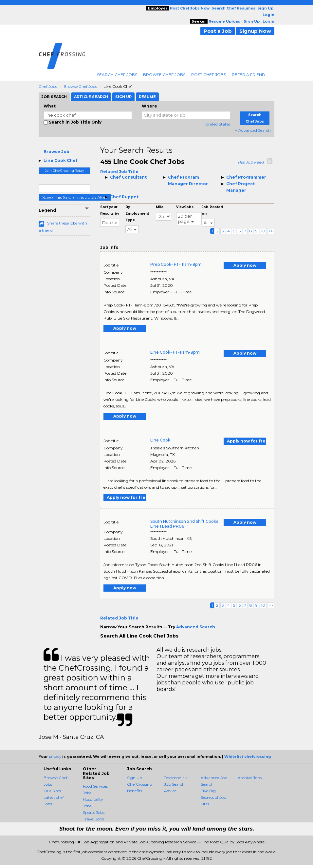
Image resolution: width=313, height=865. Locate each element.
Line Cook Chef (61, 160)
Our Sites (52, 790)
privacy (55, 756)
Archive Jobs (250, 777)
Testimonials (175, 777)
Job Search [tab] (54, 96)
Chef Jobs (48, 86)
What (50, 106)
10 (263, 230)
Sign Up (134, 777)
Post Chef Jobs (208, 74)
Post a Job (218, 31)
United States (217, 124)
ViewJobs (184, 207)
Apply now (244, 265)
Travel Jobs (93, 818)
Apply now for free (246, 441)
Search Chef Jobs (117, 74)
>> (270, 230)
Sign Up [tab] (123, 96)
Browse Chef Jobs (164, 74)
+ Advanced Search (253, 130)
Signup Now (255, 31)
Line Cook (160, 440)
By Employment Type (137, 213)
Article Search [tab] (91, 96)
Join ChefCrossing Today (64, 170)
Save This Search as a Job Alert (74, 197)
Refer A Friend (248, 74)
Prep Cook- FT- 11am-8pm (176, 264)
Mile (159, 207)
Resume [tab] (147, 96)
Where (149, 106)
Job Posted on (212, 210)
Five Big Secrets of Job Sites (213, 797)
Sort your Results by (109, 210)
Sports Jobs (93, 812)
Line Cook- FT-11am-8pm (175, 352)
